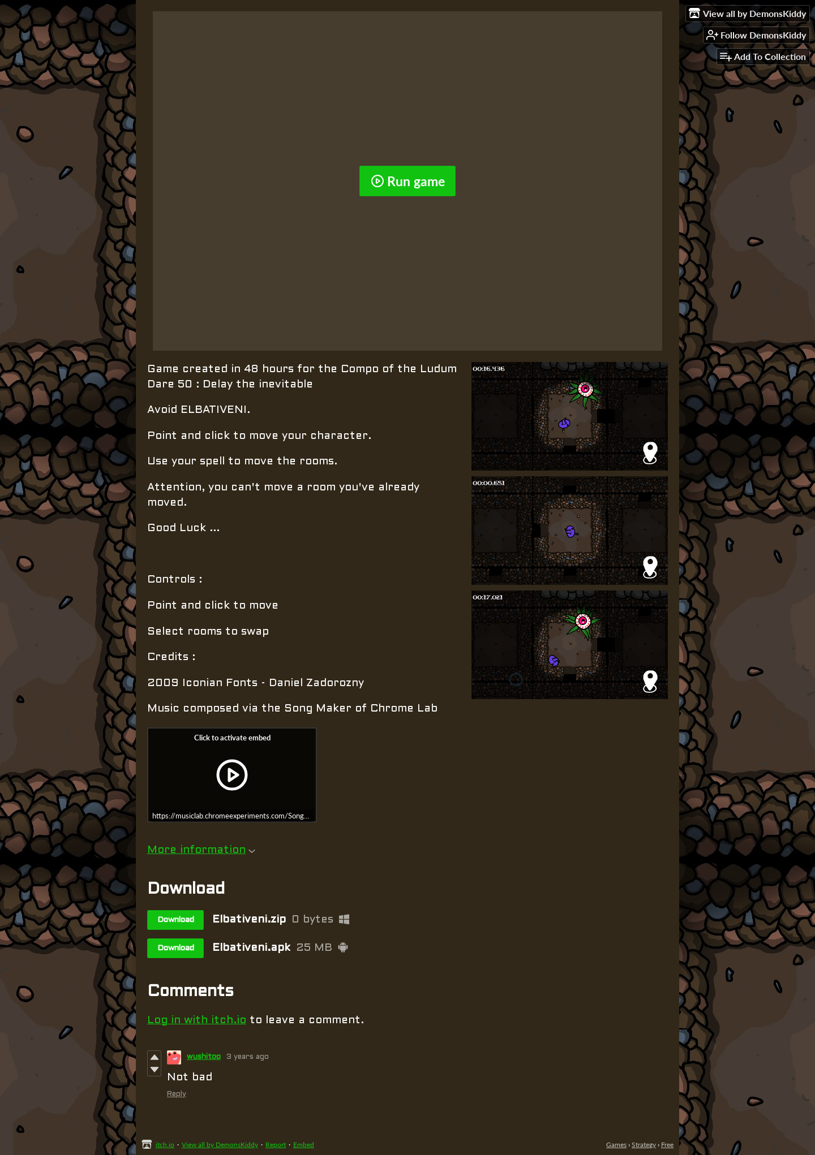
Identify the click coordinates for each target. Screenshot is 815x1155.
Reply (176, 1094)
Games (616, 1144)
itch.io (165, 1144)
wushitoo (204, 1057)
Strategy (644, 1144)
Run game (408, 181)
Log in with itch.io (196, 1020)
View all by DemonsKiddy (220, 1144)
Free (667, 1144)
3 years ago (247, 1057)
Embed (303, 1144)
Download (175, 920)
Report (275, 1144)
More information (201, 850)
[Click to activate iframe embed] (232, 774)
